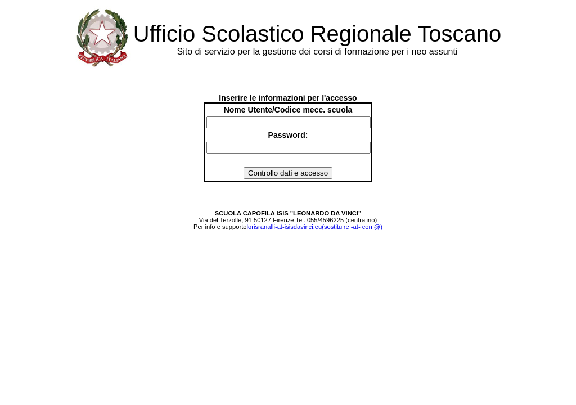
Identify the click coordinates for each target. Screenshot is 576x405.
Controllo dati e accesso (288, 173)
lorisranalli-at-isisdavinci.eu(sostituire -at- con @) (314, 226)
